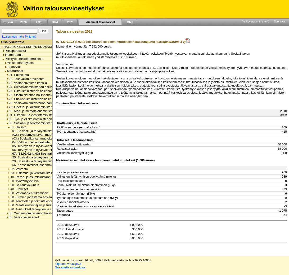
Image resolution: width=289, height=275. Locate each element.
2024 (54, 22)
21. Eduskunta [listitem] (17, 75)
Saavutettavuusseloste (70, 267)
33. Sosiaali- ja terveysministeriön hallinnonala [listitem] (39, 123)
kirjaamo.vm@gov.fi (68, 264)
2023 (70, 22)
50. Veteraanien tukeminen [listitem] (28, 193)
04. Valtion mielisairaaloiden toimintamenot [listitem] (41, 142)
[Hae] (43, 31)
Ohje (130, 22)
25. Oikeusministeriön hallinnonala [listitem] (31, 91)
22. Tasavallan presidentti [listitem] (25, 79)
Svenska (279, 21)
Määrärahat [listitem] (14, 71)
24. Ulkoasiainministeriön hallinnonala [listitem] (34, 87)
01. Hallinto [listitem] (17, 127)
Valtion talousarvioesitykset (63, 8)
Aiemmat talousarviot (100, 22)
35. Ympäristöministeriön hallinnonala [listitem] (33, 213)
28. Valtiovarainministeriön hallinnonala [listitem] (34, 103)
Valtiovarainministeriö (255, 21)
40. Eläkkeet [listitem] (18, 189)
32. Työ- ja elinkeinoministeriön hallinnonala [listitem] (38, 119)
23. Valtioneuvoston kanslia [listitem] (26, 83)
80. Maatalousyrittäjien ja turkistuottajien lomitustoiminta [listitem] (48, 205)
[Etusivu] (10, 9)
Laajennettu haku (13, 36)
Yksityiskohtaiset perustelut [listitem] (23, 59)
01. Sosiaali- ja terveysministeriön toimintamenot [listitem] (45, 131)
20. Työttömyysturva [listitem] (23, 181)
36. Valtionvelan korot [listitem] (22, 217)
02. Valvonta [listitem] (18, 169)
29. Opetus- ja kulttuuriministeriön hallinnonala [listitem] (39, 107)
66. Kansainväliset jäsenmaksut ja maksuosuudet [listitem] (45, 165)
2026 (23, 22)
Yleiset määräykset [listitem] (19, 63)
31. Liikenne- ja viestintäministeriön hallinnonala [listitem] (41, 115)
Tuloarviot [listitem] (13, 67)
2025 (39, 22)
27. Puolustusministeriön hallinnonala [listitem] (33, 99)
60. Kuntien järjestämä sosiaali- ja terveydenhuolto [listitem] (44, 197)
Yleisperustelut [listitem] (14, 50)
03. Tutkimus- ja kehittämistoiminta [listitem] (33, 173)
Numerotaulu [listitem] (13, 55)
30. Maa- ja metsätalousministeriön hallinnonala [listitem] (41, 111)
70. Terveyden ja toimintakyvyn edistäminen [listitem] (40, 201)
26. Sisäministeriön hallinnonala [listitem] (29, 95)
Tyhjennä (30, 36)
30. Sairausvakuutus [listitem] (23, 185)
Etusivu (8, 22)
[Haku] (19, 31)
